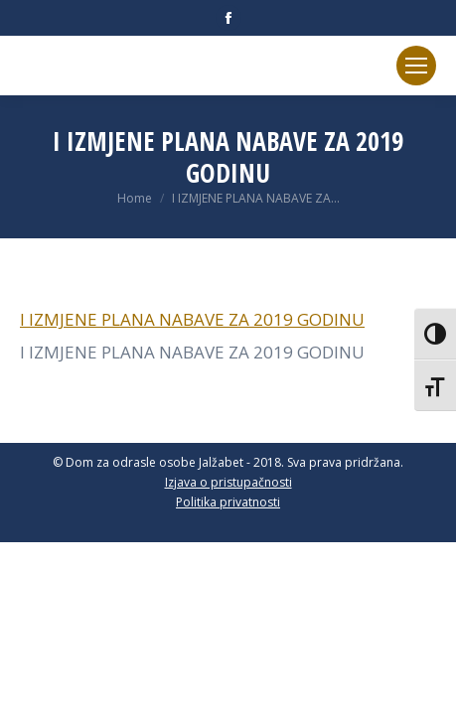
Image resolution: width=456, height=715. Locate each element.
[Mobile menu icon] (416, 65)
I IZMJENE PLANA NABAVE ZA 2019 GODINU (192, 319)
